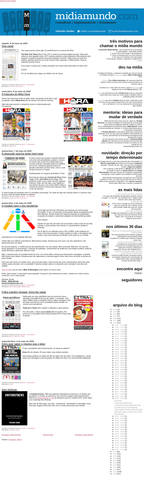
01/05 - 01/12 (120, 449)
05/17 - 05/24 (120, 394)
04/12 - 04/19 (120, 420)
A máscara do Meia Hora (16, 94)
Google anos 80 (136, 201)
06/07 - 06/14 (120, 387)
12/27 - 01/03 (120, 325)
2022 (115, 318)
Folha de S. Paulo (19, 336)
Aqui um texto (7, 270)
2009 (115, 474)
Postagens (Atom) (15, 440)
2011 (115, 469)
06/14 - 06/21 (120, 385)
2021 (115, 320)
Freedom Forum (15, 430)
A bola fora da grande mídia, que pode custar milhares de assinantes (128, 252)
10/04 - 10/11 (120, 349)
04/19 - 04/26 (120, 418)
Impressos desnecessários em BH (130, 242)
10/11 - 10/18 (120, 347)
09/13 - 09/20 (120, 356)
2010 (115, 472)
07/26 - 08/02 (120, 372)
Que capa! (8, 46)
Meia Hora (13, 146)
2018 (115, 454)
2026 (115, 309)
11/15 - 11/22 (120, 336)
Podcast (105, 80)
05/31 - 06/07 (120, 389)
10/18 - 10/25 (120, 345)
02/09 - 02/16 (120, 440)
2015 (115, 460)
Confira (139, 60)
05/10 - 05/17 (120, 396)
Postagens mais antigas (84, 435)
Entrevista (101, 100)
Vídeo (100, 93)
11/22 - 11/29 (120, 334)
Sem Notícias (9, 389)
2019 (115, 452)
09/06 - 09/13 (120, 358)
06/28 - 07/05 (120, 380)
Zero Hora (23, 198)
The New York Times (16, 86)
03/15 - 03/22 (120, 429)
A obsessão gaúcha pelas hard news (22, 153)
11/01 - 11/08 (120, 341)
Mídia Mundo (26, 286)
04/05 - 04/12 (120, 423)
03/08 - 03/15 (120, 432)
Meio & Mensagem (15, 286)
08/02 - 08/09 (120, 369)
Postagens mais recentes (11, 435)
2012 (115, 467)
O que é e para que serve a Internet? (129, 194)
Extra (11, 336)
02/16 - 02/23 (120, 438)
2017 (115, 456)
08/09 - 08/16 (120, 367)
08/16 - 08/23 (120, 365)
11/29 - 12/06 (120, 332)
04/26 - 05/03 (120, 416)
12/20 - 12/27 (120, 327)
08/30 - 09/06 (120, 361)
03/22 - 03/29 (120, 427)
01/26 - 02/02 (120, 445)
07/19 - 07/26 (120, 374)
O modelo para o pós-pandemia (20, 205)
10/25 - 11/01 (120, 343)
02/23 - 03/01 (120, 436)
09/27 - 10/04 (120, 352)
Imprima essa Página (8, 1)
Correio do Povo (15, 198)
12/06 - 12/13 (120, 329)
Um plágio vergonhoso (134, 211)
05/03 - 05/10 (120, 398)
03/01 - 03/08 (120, 434)
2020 (115, 323)
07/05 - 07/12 (120, 378)
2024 (115, 314)
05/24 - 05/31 (120, 392)
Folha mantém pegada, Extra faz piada (24, 292)
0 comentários (30, 85)
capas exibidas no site (45, 398)
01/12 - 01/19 (120, 447)
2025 (115, 312)
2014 (115, 463)
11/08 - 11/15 (120, 338)
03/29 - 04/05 (120, 425)
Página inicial (48, 435)
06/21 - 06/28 (120, 383)
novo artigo (119, 75)
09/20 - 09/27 (120, 354)
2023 (115, 316)
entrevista (135, 88)
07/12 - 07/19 (120, 376)
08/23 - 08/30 (120, 363)
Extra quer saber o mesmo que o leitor (23, 344)
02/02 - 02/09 (120, 443)
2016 (115, 458)
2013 (115, 465)
